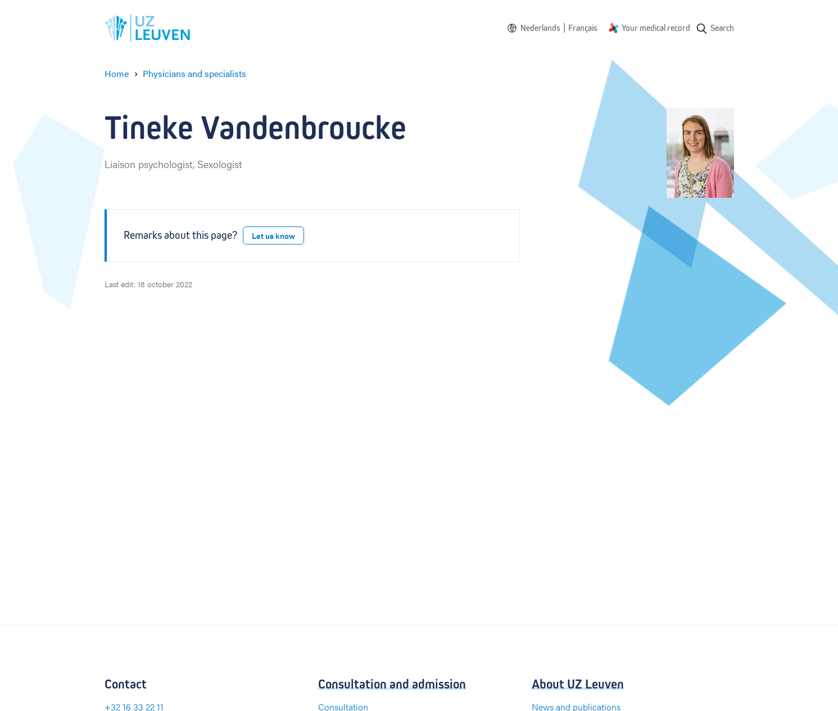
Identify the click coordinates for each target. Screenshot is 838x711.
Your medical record (656, 27)
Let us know (273, 235)
